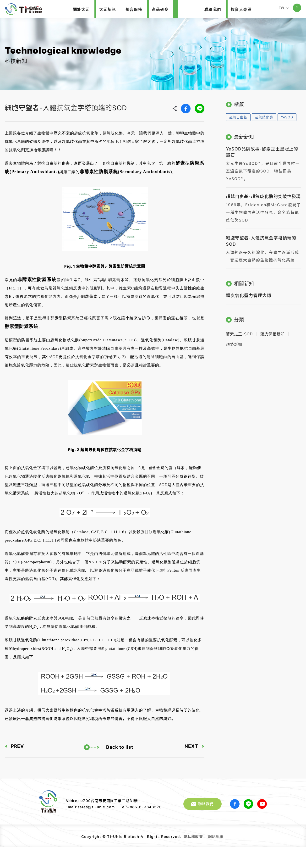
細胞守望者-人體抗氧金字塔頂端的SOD (23, 9)
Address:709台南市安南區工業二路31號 (102, 800)
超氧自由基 (238, 115)
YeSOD (287, 115)
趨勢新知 (234, 342)
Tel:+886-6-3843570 (141, 807)
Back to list (108, 745)
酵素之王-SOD (239, 331)
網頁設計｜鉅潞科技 (224, 835)
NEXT (194, 744)
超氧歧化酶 (264, 115)
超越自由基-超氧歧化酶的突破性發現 (263, 194)
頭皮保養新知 (272, 331)
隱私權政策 (193, 836)
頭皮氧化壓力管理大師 (248, 293)
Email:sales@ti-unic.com (90, 807)
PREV (14, 744)
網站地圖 (216, 836)
